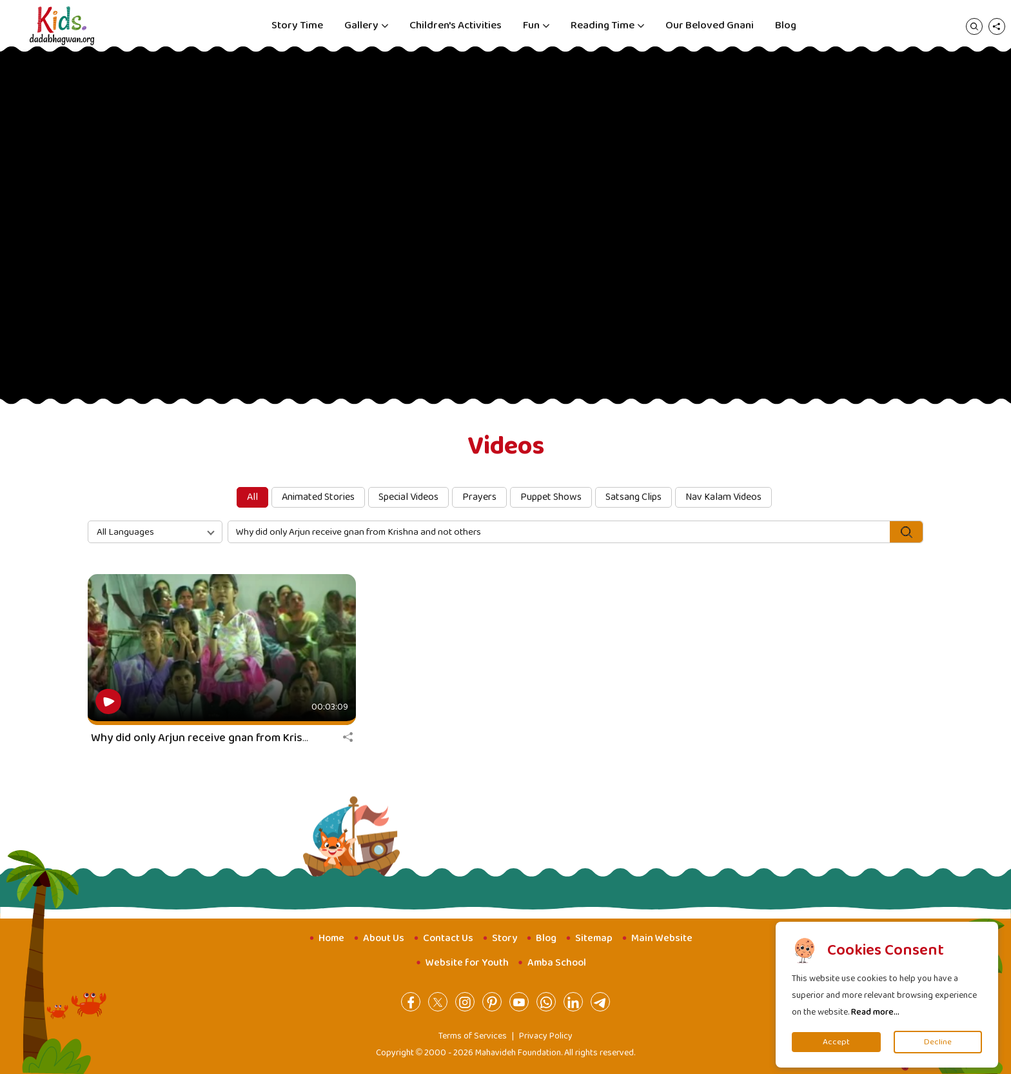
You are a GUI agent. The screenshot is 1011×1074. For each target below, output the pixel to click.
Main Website (661, 938)
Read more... (875, 1012)
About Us (383, 938)
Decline (938, 1042)
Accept (836, 1042)
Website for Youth (467, 963)
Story (504, 938)
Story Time (297, 25)
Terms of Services (472, 1036)
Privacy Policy (546, 1036)
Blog (785, 25)
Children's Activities (455, 25)
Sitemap (594, 938)
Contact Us (448, 938)
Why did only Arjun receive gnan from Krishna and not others (245, 738)
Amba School (556, 963)
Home (331, 938)
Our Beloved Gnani (709, 25)
